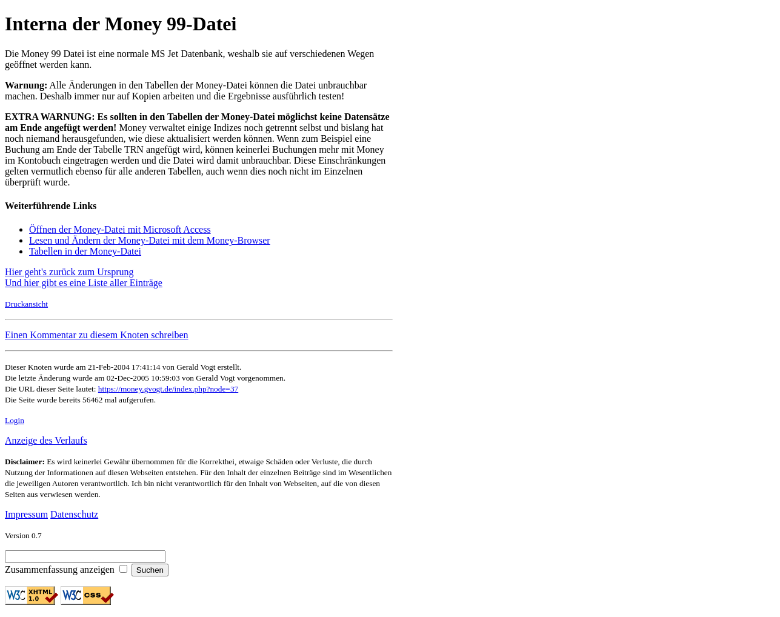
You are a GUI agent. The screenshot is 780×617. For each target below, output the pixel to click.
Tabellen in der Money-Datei (85, 251)
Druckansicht (26, 303)
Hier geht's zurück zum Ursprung (69, 272)
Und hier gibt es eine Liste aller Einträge (83, 283)
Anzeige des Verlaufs (46, 440)
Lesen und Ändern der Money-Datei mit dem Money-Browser (149, 240)
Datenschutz (74, 514)
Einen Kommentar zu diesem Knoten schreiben (96, 335)
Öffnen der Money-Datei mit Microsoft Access (120, 229)
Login (14, 420)
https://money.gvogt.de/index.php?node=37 (168, 388)
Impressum (26, 514)
